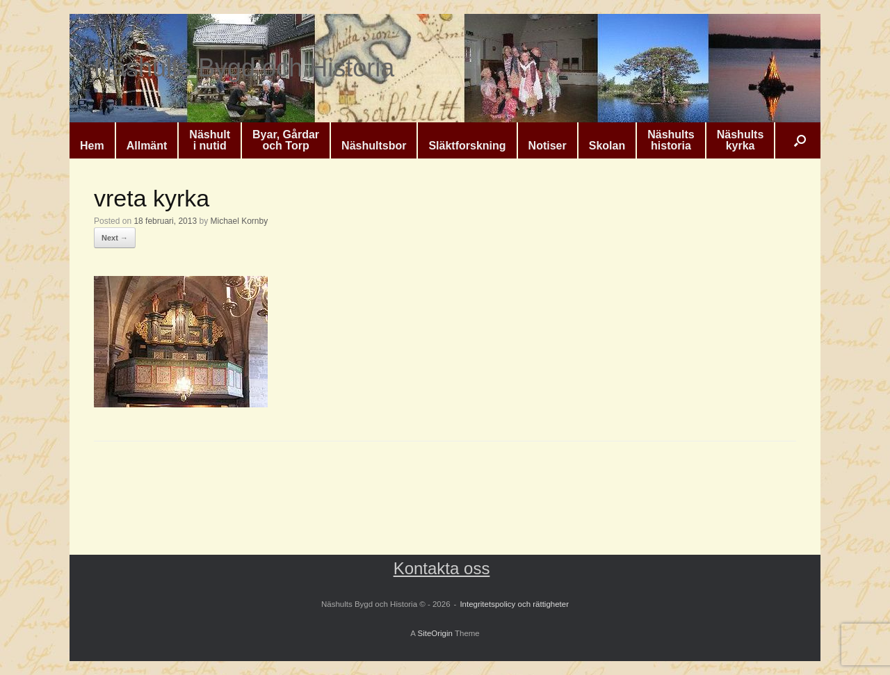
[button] (799, 140)
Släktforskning (466, 146)
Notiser (547, 146)
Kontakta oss (442, 568)
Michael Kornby (239, 221)
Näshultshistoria (671, 140)
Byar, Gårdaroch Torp (285, 140)
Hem (92, 146)
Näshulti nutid (209, 140)
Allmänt (147, 146)
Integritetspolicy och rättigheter (514, 604)
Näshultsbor (373, 146)
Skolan (607, 146)
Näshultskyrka (740, 140)
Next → (115, 238)
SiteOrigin (435, 633)
